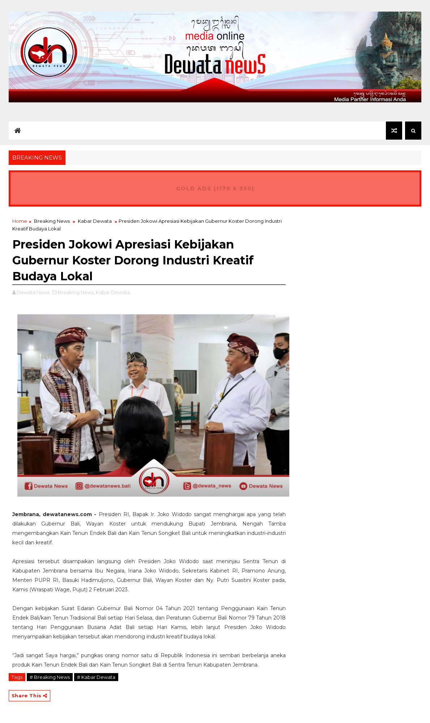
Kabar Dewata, (113, 292)
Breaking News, (76, 292)
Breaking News (52, 221)
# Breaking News (50, 677)
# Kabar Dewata (96, 677)
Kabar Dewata (95, 221)
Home (19, 221)
